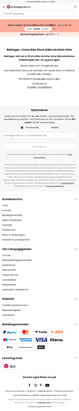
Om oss (6, 255)
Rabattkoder (9, 284)
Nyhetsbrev (8, 265)
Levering (7, 225)
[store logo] (20, 6)
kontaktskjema (67, 183)
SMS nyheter (9, 270)
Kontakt (6, 210)
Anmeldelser (9, 279)
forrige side (39, 78)
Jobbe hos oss (10, 274)
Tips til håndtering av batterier (26, 395)
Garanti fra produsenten (15, 239)
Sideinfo (8, 299)
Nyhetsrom (22, 289)
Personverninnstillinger (15, 391)
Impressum (8, 315)
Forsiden (32, 87)
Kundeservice (12, 199)
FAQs (5, 205)
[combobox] (39, 13)
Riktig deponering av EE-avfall (54, 395)
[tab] (39, 219)
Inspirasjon (8, 289)
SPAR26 (38, 29)
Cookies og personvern (15, 305)
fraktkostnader (44, 402)
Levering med (12, 358)
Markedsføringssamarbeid (16, 260)
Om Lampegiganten (16, 249)
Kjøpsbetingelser (11, 310)
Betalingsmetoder (12, 215)
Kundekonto (45, 87)
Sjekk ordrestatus (12, 220)
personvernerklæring (55, 186)
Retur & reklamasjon (13, 234)
